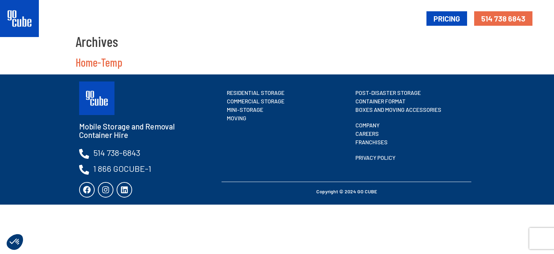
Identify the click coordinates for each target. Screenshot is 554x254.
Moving (371, 18)
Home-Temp (99, 62)
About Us (404, 18)
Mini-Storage (331, 18)
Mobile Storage (277, 18)
